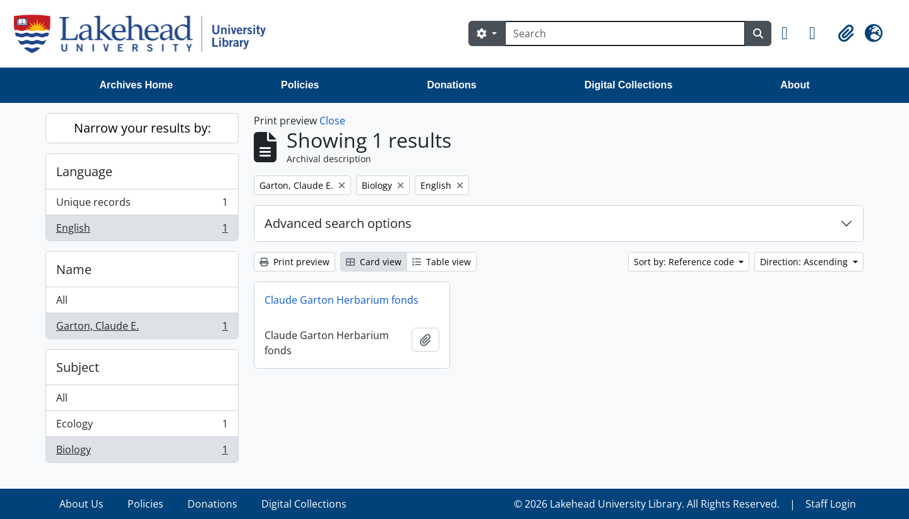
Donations (451, 85)
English (142, 230)
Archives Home (137, 85)
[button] (790, 33)
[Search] (625, 33)
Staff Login (830, 504)
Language (84, 171)
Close (332, 121)
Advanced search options (338, 223)
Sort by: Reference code (685, 262)
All (62, 300)
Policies (300, 85)
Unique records (142, 204)
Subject (77, 367)
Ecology (142, 426)
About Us (81, 504)
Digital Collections (629, 85)
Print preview (294, 262)
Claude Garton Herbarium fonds (341, 300)
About (794, 85)
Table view (441, 262)
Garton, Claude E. (142, 328)
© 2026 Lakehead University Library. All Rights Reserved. (647, 504)
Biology (142, 452)
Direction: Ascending (805, 262)
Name (74, 269)
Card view (373, 262)
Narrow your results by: (142, 127)
